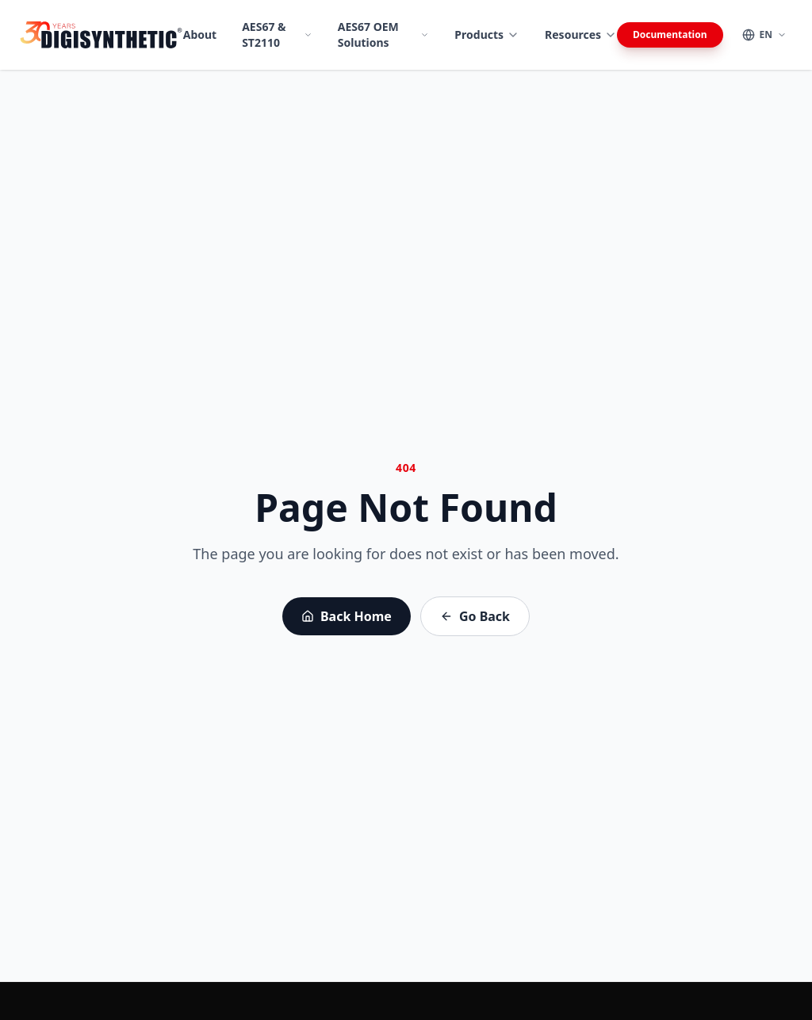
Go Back (475, 616)
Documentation (670, 34)
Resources (581, 34)
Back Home (346, 616)
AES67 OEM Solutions (384, 34)
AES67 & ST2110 (277, 34)
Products (486, 34)
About (199, 34)
